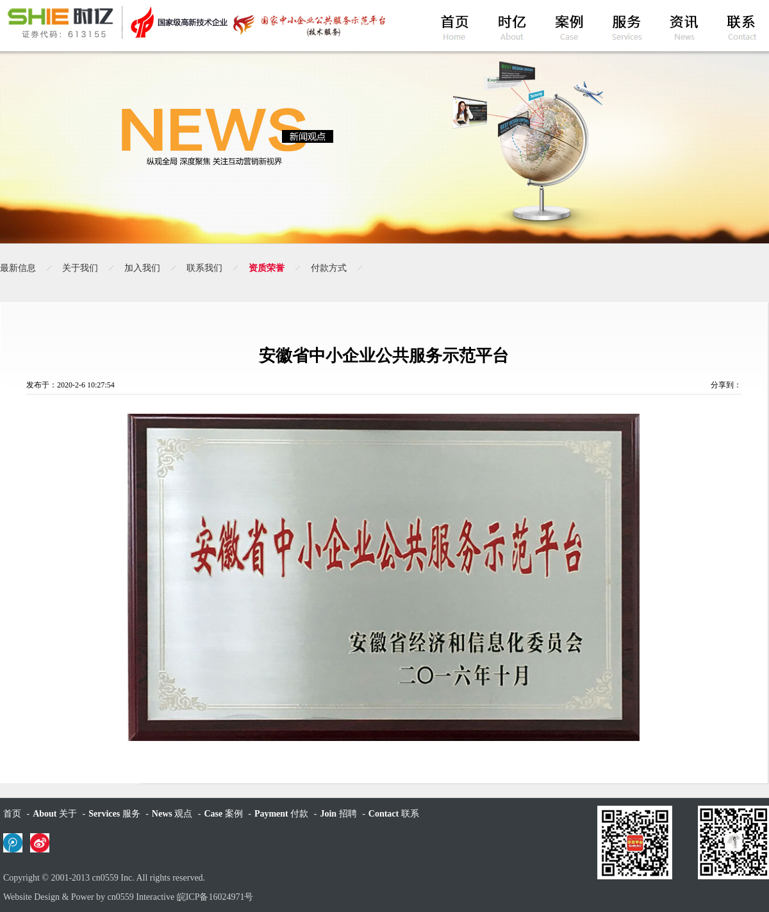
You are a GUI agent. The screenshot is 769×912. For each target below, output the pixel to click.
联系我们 (204, 268)
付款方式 (329, 268)
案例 (223, 813)
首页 (12, 813)
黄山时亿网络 (195, 22)
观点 (172, 813)
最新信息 (18, 268)
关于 (55, 813)
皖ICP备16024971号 (215, 897)
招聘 (338, 813)
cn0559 (105, 878)
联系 (393, 813)
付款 (281, 813)
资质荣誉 (267, 268)
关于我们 (80, 268)
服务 (114, 813)
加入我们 (142, 268)
